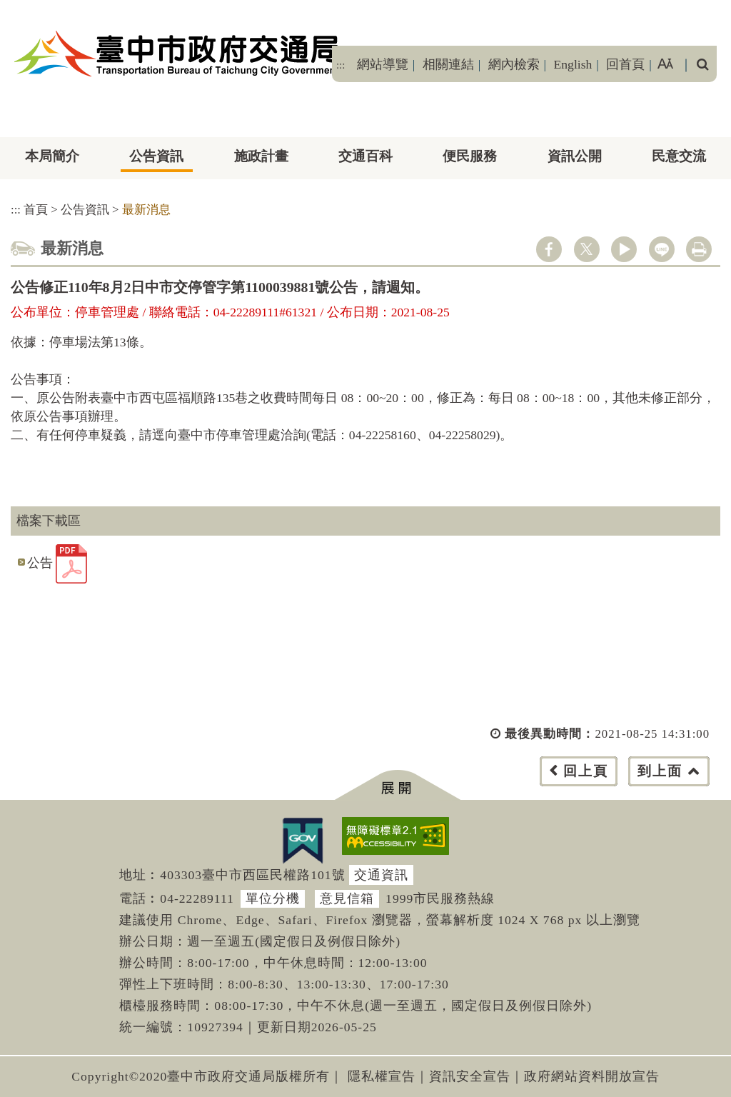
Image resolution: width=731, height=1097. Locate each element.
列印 (699, 249)
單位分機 (273, 898)
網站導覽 (382, 64)
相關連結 (448, 64)
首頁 (36, 209)
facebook (549, 249)
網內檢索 (514, 64)
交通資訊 (381, 875)
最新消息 (146, 209)
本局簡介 (52, 156)
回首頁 (625, 64)
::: (340, 65)
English (573, 64)
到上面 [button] (659, 770)
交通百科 (365, 156)
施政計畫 (261, 156)
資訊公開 (575, 156)
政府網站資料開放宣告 (592, 1076)
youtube (624, 249)
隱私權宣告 (381, 1076)
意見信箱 (347, 898)
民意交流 (679, 156)
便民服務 (470, 156)
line (662, 249)
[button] (397, 785)
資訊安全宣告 (469, 1076)
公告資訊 (156, 156)
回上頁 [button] (585, 770)
